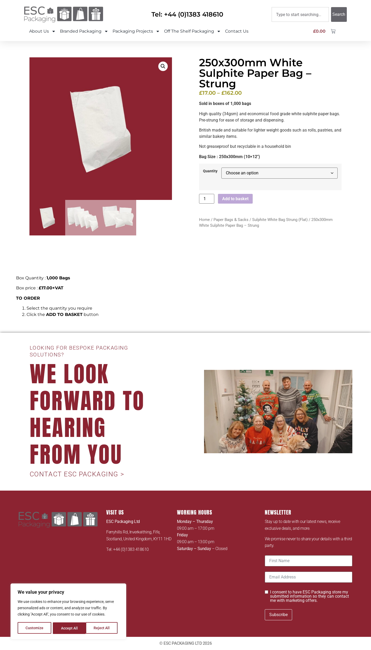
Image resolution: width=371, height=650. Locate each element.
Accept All (103, 628)
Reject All (69, 628)
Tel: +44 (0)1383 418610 (187, 14)
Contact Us (236, 31)
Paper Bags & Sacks (231, 219)
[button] (163, 66)
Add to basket (235, 198)
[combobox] (300, 14)
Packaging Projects (136, 31)
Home (204, 219)
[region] (68, 611)
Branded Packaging (84, 31)
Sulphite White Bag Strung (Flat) (280, 219)
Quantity (210, 171)
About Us (42, 31)
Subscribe (278, 614)
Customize (34, 628)
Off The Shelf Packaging (192, 31)
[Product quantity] (206, 199)
